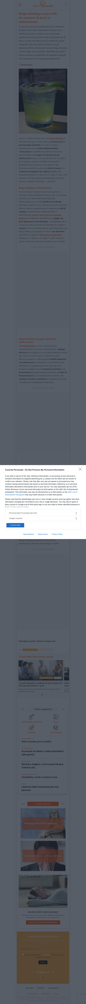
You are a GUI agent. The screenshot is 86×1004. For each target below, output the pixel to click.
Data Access (43, 534)
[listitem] (43, 513)
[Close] (81, 470)
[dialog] (43, 502)
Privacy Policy (57, 534)
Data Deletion (28, 534)
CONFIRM (15, 525)
